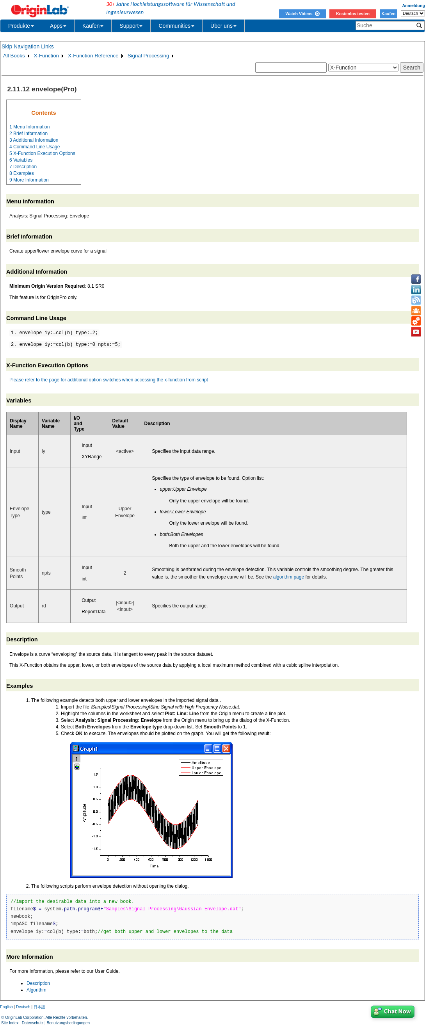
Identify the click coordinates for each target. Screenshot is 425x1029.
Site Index (9, 1023)
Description (38, 983)
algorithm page (288, 577)
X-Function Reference (93, 56)
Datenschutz (33, 1023)
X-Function (46, 56)
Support (130, 26)
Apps (58, 26)
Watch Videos (302, 13)
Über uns (223, 26)
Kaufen (388, 13)
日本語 (39, 1007)
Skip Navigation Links (28, 46)
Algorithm (36, 990)
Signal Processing (148, 56)
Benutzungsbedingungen (68, 1023)
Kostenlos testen (353, 13)
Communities (176, 26)
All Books (14, 56)
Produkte (21, 26)
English (6, 1007)
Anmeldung (413, 5)
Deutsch (23, 1007)
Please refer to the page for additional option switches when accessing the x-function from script (108, 380)
